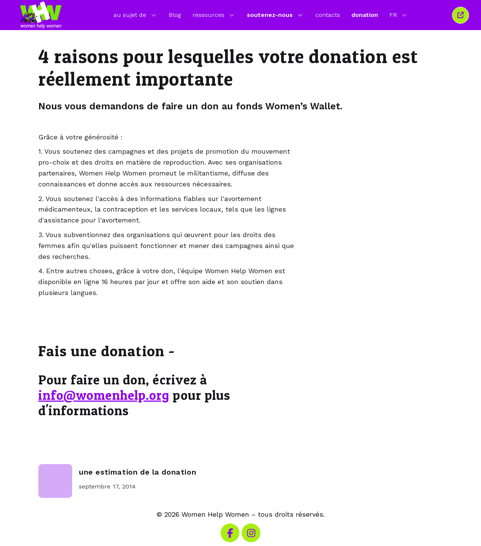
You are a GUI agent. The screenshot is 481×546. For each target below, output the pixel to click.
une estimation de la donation (137, 472)
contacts (327, 14)
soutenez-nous (275, 14)
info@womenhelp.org (103, 395)
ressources (214, 14)
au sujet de (135, 14)
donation (364, 14)
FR (398, 14)
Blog (175, 14)
